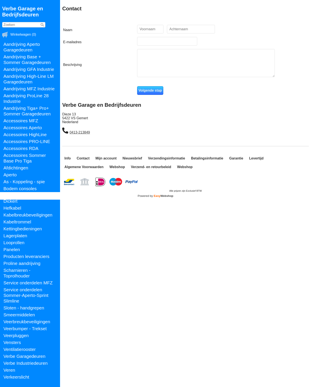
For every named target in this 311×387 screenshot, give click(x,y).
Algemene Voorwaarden (83, 172)
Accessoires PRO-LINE (26, 141)
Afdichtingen (15, 167)
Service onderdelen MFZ (28, 282)
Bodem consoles (20, 188)
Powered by (155, 201)
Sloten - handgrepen (23, 307)
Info (67, 163)
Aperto (10, 174)
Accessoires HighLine (25, 134)
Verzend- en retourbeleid (151, 172)
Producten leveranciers (26, 256)
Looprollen (13, 242)
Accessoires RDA (20, 148)
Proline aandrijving (21, 263)
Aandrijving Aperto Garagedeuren (21, 47)
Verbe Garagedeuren (24, 356)
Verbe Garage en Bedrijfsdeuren (22, 12)
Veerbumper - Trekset (25, 328)
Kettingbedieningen (22, 228)
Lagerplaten (15, 235)
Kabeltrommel (17, 221)
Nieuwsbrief (132, 163)
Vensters (12, 342)
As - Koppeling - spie (24, 181)
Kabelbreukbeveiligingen (27, 214)
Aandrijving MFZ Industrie (29, 88)
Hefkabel (12, 207)
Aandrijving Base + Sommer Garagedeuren (27, 59)
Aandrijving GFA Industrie (28, 69)
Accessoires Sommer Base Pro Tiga (24, 158)
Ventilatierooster (19, 349)
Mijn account (106, 163)
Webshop (117, 172)
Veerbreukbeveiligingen (26, 321)
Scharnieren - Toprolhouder (16, 273)
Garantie (236, 163)
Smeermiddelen (19, 314)
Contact (83, 163)
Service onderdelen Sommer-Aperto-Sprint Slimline (25, 295)
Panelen (11, 249)
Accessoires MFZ (20, 120)
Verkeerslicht (16, 376)
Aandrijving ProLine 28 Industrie (26, 98)
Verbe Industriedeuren (25, 363)
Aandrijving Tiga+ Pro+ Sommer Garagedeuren (27, 111)
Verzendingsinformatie (166, 163)
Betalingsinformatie (207, 163)
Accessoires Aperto (22, 127)
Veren (9, 370)
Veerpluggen (16, 335)
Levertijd (256, 163)
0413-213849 (80, 137)
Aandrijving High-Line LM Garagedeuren (28, 79)
